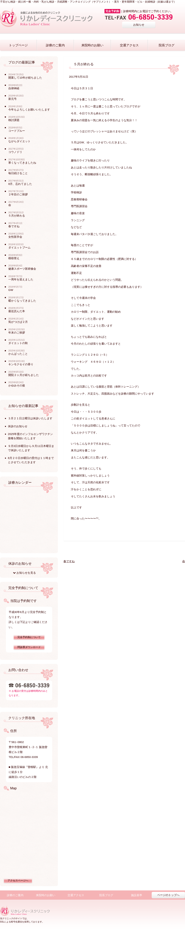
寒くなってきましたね (22, 162)
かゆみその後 (16, 385)
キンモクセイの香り (20, 364)
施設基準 (136, 895)
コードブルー (16, 130)
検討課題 (13, 120)
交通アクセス (129, 45)
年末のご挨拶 (16, 332)
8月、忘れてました (20, 183)
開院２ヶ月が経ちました (23, 374)
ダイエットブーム (19, 247)
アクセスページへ (18, 880)
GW (10, 289)
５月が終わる (16, 215)
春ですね (69, 561)
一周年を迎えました (20, 279)
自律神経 (13, 88)
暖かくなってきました (22, 300)
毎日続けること (18, 173)
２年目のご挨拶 (18, 194)
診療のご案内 (55, 45)
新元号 (12, 98)
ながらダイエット (19, 141)
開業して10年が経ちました (25, 77)
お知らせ (138, 24)
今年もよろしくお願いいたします (29, 109)
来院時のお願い (92, 45)
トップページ (18, 45)
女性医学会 (15, 236)
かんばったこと (18, 353)
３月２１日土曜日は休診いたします (30, 418)
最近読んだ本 (16, 311)
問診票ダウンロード (29, 647)
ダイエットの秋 (18, 343)
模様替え (13, 258)
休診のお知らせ (17, 426)
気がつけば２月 (18, 321)
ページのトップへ (168, 895)
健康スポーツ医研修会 (22, 268)
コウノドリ (15, 151)
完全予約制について (29, 637)
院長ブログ (166, 45)
